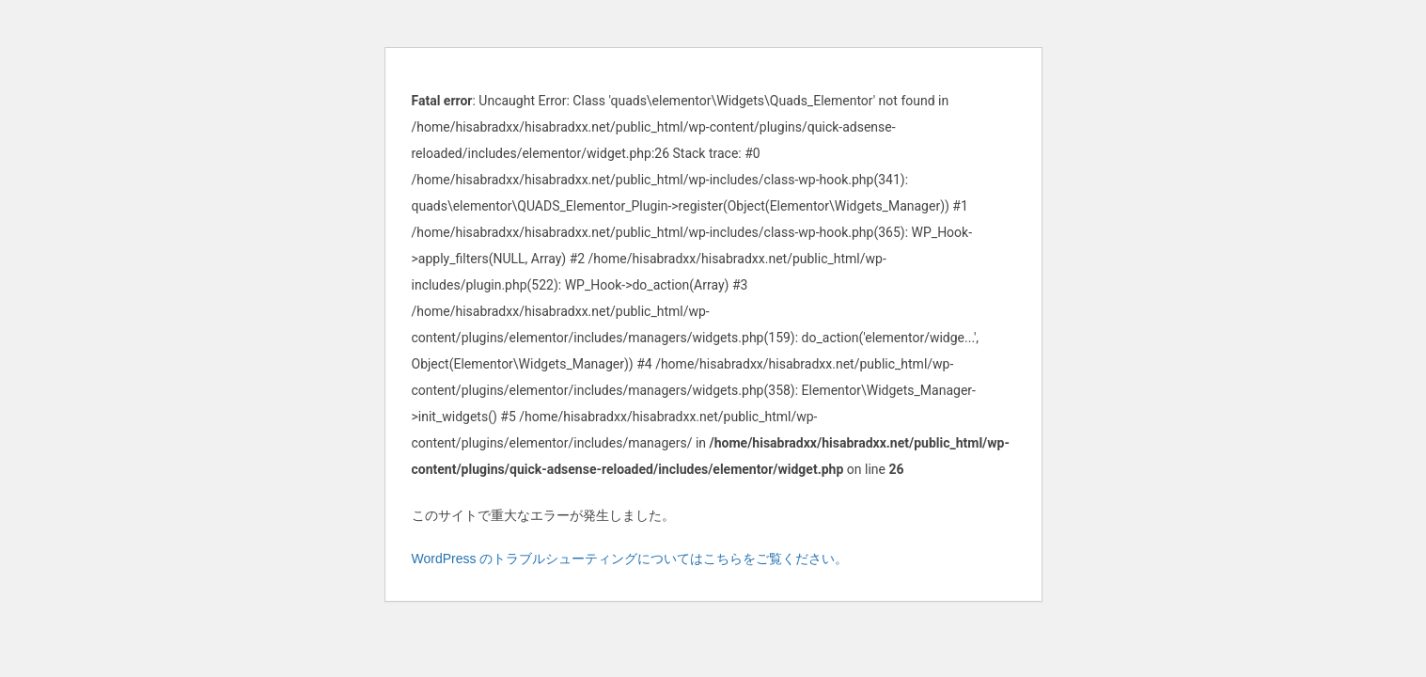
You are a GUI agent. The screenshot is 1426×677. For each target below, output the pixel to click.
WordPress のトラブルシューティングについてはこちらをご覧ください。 (630, 558)
